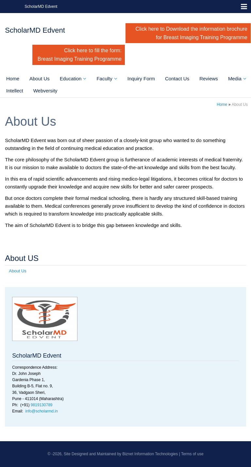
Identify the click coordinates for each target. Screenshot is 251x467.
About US (22, 258)
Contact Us (177, 78)
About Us (39, 78)
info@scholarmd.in (41, 411)
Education (71, 78)
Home (12, 78)
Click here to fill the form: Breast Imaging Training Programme (80, 55)
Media (235, 78)
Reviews (208, 78)
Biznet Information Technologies (150, 454)
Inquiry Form (141, 78)
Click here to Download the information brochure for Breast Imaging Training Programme (191, 33)
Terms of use (192, 454)
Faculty (104, 78)
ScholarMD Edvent (41, 6)
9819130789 (42, 405)
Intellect (14, 90)
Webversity (45, 90)
